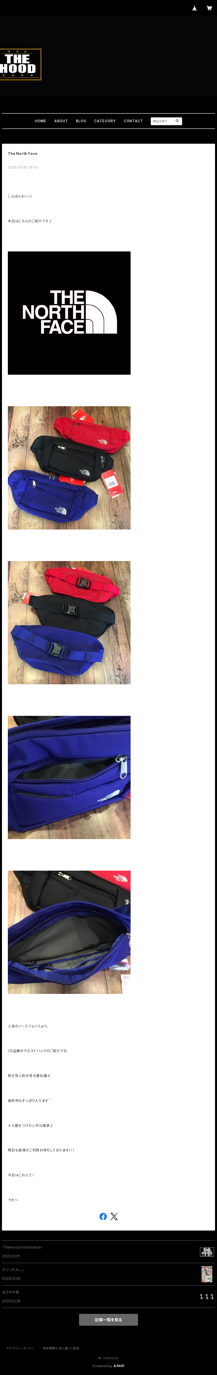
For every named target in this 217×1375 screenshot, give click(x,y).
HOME (40, 121)
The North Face (23, 153)
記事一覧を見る (108, 1319)
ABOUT (61, 121)
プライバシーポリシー (20, 1348)
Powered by (108, 1366)
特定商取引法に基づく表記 (61, 1348)
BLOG (81, 121)
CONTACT (133, 121)
